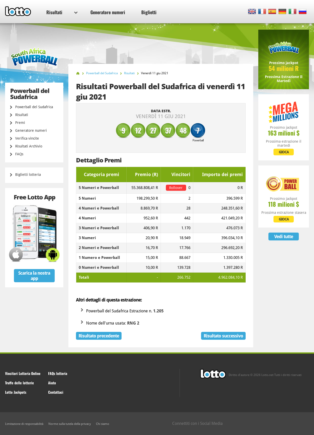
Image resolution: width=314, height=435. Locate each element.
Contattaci (55, 392)
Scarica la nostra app (34, 275)
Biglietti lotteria (28, 175)
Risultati (61, 12)
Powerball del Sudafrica (34, 107)
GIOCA (284, 152)
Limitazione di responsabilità (24, 424)
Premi (20, 123)
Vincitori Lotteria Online (23, 373)
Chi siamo (102, 424)
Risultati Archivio (28, 146)
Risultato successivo (223, 335)
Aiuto (52, 382)
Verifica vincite (27, 138)
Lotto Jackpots (15, 392)
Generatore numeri (107, 12)
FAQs (19, 154)
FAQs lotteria (57, 373)
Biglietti (148, 12)
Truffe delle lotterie (19, 382)
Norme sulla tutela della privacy (69, 424)
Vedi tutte (283, 236)
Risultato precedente (98, 335)
